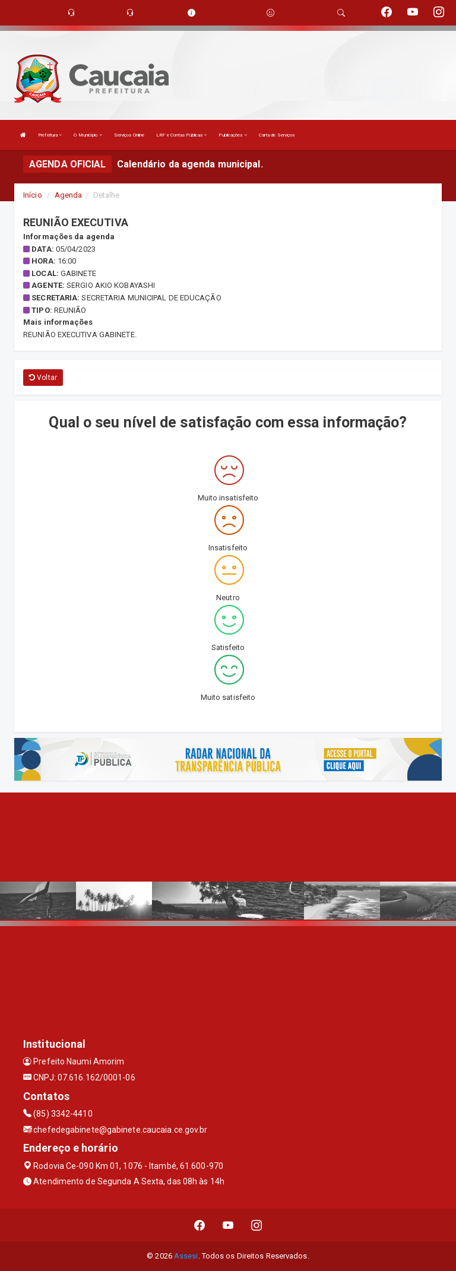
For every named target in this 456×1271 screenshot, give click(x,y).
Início (32, 195)
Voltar (43, 377)
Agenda (69, 195)
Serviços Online (129, 135)
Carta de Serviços (277, 135)
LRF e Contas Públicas (181, 135)
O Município (88, 135)
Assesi (186, 1255)
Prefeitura (50, 135)
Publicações (232, 135)
